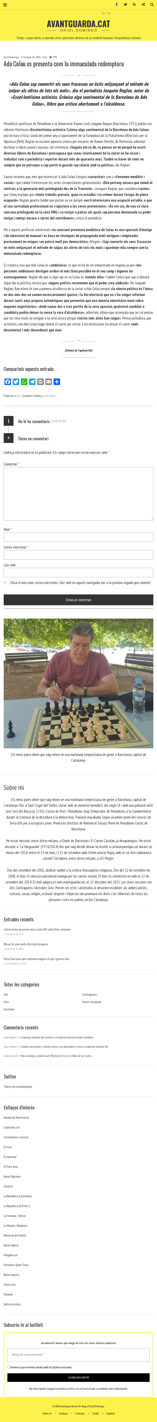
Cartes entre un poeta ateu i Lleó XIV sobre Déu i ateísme (37, 929)
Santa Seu (10, 1284)
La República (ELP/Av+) (17, 1206)
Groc (45, 57)
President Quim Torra (16, 1265)
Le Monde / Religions (15, 1225)
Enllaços (63, 1413)
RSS (133, 4)
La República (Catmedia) (18, 1196)
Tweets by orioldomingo (18, 1086)
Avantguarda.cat (78, 23)
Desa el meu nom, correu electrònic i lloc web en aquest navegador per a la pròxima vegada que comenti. (80, 582)
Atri (6, 994)
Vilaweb (8, 1294)
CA (103, 13)
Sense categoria (91, 1002)
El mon (8, 1147)
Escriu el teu (59, 421)
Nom (8, 529)
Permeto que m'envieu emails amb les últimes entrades (39, 1367)
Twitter (124, 4)
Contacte (80, 1413)
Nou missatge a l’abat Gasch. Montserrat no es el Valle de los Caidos (56, 1056)
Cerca (150, 4)
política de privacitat (79, 1388)
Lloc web (10, 564)
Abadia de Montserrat (16, 1117)
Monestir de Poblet (15, 1235)
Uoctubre (9, 1009)
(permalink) (48, 396)
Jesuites (8, 1186)
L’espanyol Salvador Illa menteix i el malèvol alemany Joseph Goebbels (56, 1037)
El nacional (10, 1157)
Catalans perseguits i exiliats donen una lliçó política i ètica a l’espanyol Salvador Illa (64, 1046)
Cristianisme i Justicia (16, 1137)
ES (108, 13)
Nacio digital (11, 1245)
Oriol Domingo (11, 57)
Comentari (11, 463)
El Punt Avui (11, 1166)
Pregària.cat (11, 1255)
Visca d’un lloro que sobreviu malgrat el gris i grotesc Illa (36, 959)
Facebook (115, 4)
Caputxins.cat (12, 1127)
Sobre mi (47, 1413)
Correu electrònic (16, 547)
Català (95, 1413)
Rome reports (11, 1275)
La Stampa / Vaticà (15, 1216)
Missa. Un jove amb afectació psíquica (26, 944)
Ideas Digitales (12, 1176)
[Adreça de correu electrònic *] (78, 1354)
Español (110, 1413)
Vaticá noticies (12, 1304)
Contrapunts (89, 994)
